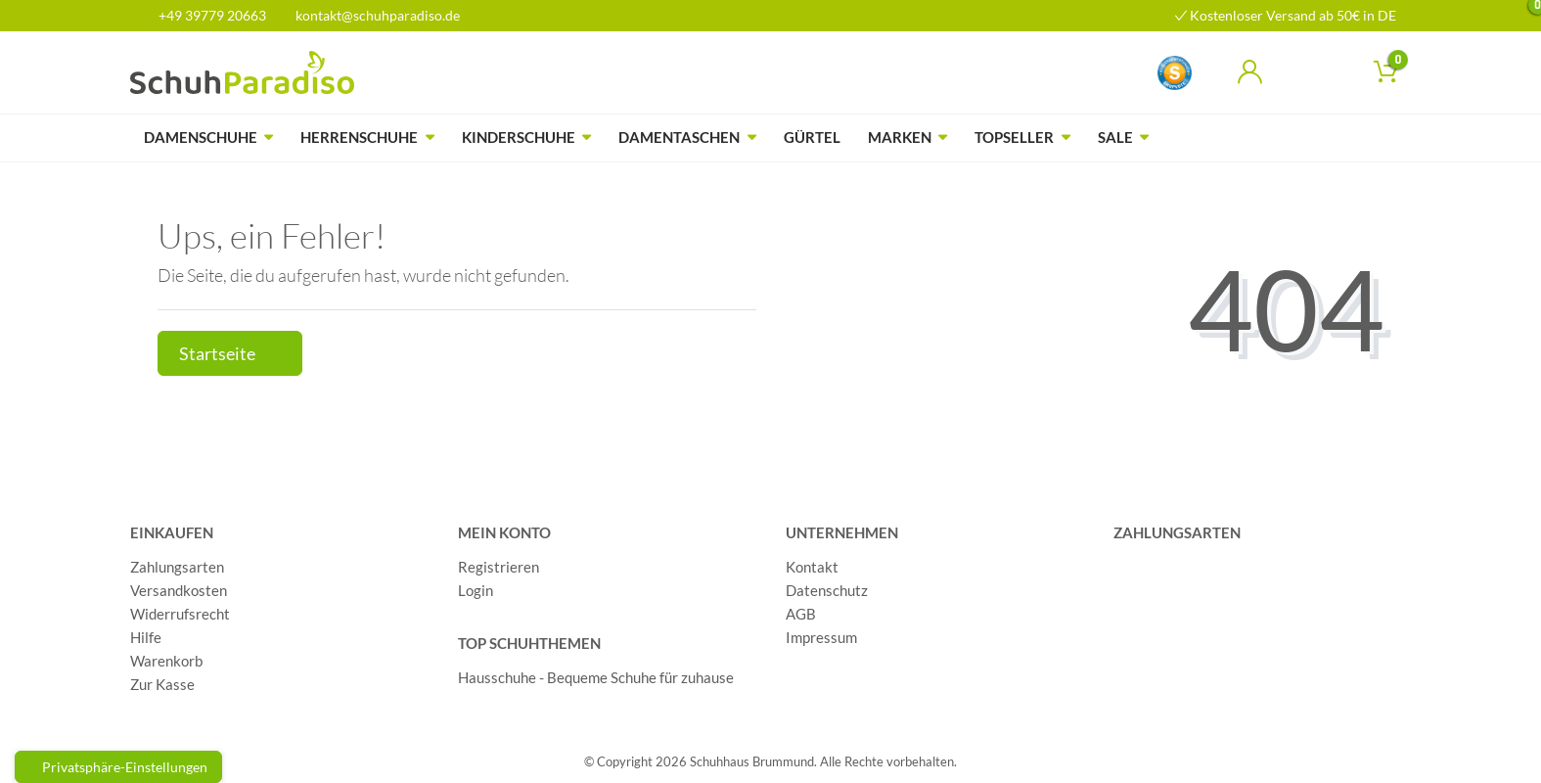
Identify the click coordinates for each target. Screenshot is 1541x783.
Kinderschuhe (518, 137)
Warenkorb (166, 660)
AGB (801, 613)
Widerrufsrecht (180, 613)
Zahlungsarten (177, 567)
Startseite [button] (230, 354)
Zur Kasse (162, 684)
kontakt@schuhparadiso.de (369, 15)
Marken (899, 137)
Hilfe (145, 637)
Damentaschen (679, 137)
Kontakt (812, 567)
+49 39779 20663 (205, 15)
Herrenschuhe (359, 137)
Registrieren (498, 567)
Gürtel (812, 137)
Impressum (821, 637)
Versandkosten (178, 590)
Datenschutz (827, 590)
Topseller (1014, 137)
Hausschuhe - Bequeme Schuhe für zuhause (596, 677)
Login (475, 590)
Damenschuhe (200, 137)
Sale (1115, 137)
